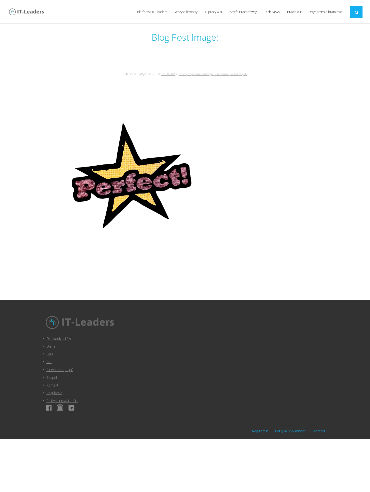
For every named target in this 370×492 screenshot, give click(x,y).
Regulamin (54, 393)
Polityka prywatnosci (290, 431)
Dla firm (52, 346)
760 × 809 (168, 74)
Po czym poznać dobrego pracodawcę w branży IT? (213, 74)
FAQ (49, 354)
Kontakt (52, 385)
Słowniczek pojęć (59, 369)
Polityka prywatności (62, 400)
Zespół (51, 377)
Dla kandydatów (58, 338)
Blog (49, 361)
